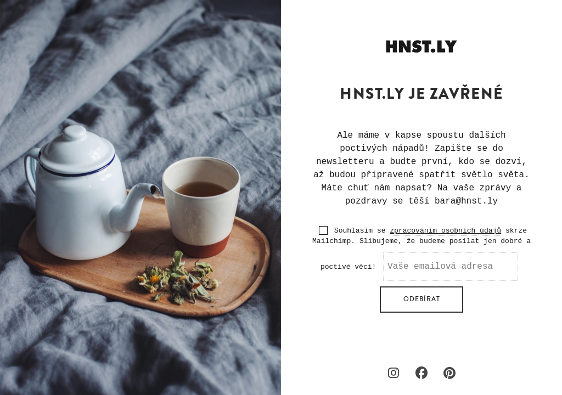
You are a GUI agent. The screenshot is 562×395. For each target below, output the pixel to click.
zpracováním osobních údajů (445, 231)
